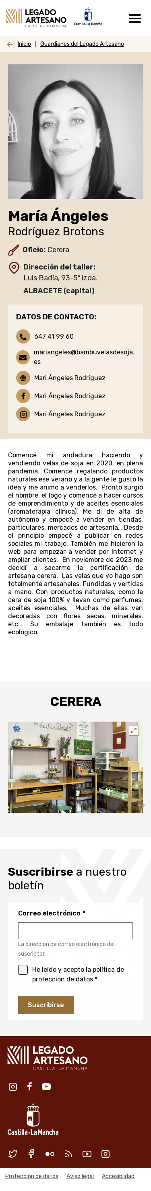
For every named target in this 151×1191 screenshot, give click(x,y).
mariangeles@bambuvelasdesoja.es (84, 357)
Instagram (13, 1086)
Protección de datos (31, 1176)
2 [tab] (78, 798)
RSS (68, 1153)
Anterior (129, 805)
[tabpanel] (75, 767)
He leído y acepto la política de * (78, 974)
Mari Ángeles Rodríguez (69, 378)
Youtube (46, 1086)
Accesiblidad (118, 1176)
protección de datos (62, 979)
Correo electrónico (49, 913)
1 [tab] (42, 798)
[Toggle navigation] (135, 18)
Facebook (29, 1086)
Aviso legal (80, 1176)
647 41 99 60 (54, 336)
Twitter (13, 1153)
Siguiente (141, 805)
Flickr (50, 1153)
